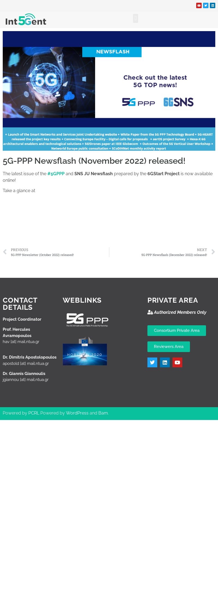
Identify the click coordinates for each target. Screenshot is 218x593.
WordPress (77, 413)
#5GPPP (56, 173)
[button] (135, 18)
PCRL (33, 413)
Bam (103, 413)
